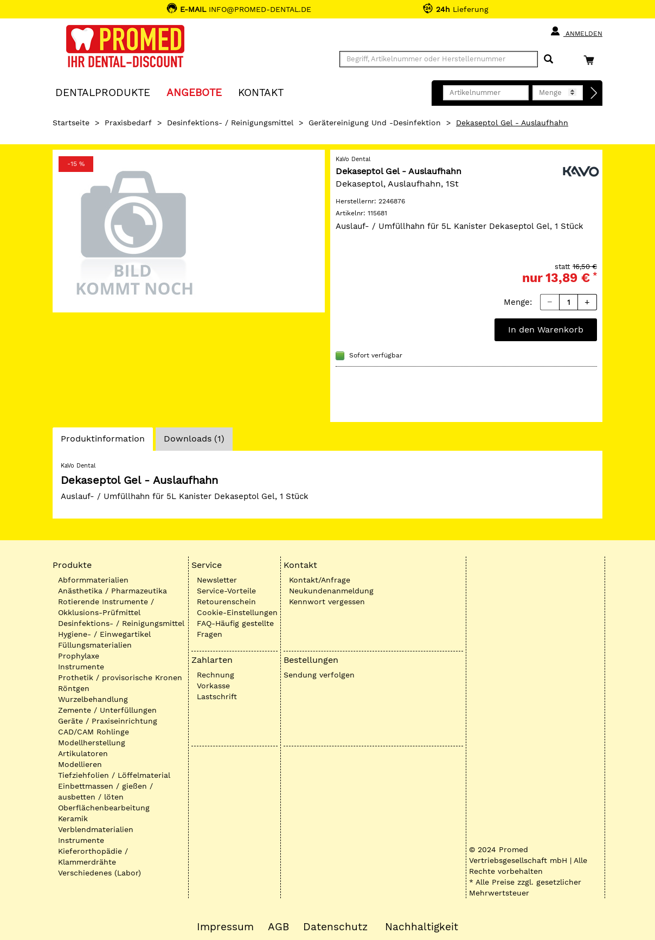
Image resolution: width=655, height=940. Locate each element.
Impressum (225, 927)
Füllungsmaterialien (95, 645)
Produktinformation (102, 441)
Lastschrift (217, 696)
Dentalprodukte (102, 92)
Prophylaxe (78, 655)
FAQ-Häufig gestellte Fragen (235, 628)
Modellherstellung (91, 742)
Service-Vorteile (226, 590)
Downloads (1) (194, 438)
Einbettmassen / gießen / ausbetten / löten (105, 791)
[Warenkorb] (591, 60)
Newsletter (217, 579)
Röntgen (73, 688)
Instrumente (81, 666)
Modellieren (80, 764)
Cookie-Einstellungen (237, 612)
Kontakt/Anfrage (319, 579)
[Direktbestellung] (594, 93)
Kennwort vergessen (327, 601)
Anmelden (576, 31)
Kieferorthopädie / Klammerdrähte (93, 856)
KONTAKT (261, 92)
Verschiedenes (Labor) (99, 872)
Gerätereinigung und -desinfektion (375, 122)
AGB (278, 927)
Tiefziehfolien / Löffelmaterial (114, 775)
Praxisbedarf (128, 122)
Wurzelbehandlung (93, 699)
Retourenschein (226, 601)
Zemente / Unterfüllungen (107, 710)
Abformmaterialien (93, 579)
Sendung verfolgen (319, 674)
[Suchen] (548, 59)
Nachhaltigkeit (421, 927)
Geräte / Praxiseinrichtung (107, 721)
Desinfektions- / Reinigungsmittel (230, 122)
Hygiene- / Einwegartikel (104, 634)
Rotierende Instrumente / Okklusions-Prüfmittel (106, 607)
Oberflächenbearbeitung (104, 807)
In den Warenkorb (545, 329)
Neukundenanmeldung (331, 590)
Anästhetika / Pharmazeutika (112, 590)
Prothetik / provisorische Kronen (120, 677)
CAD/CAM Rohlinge (93, 731)
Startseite (71, 122)
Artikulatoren (83, 753)
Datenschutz (335, 927)
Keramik (73, 818)
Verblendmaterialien (95, 829)
